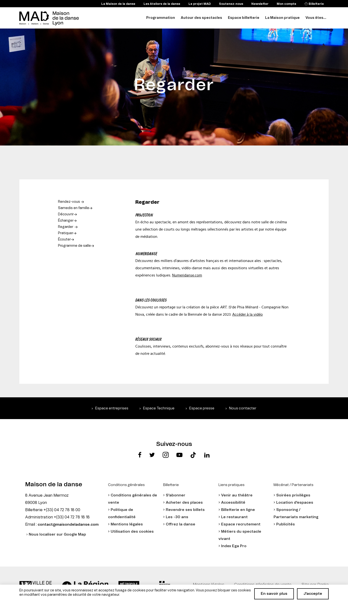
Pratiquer (65, 233)
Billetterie (316, 3)
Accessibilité (233, 502)
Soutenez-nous (231, 3)
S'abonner (175, 495)
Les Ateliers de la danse (162, 3)
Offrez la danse (180, 524)
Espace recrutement (241, 524)
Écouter (64, 239)
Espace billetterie (243, 18)
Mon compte (286, 3)
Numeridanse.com (187, 275)
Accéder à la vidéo (247, 314)
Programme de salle (74, 245)
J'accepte (313, 594)
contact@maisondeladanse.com (68, 524)
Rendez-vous (69, 201)
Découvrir (66, 214)
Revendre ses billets (185, 510)
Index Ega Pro (233, 546)
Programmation (160, 18)
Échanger (65, 220)
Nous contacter (242, 408)
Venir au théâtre (237, 495)
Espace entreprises (111, 408)
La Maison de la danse (118, 3)
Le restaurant (234, 517)
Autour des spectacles (201, 18)
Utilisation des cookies (132, 531)
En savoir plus (274, 594)
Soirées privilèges (293, 495)
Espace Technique (158, 408)
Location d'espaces (294, 502)
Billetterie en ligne (238, 510)
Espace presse (201, 408)
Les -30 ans (177, 517)
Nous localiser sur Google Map (57, 534)
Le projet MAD (199, 3)
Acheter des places (184, 502)
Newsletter (259, 3)
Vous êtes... (315, 18)
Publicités (285, 524)
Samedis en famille (73, 208)
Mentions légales (127, 524)
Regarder (65, 227)
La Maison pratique (282, 18)
